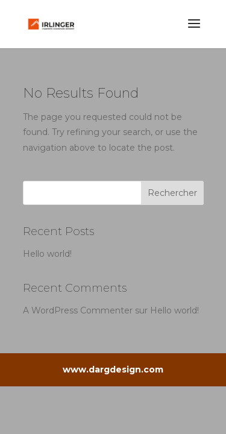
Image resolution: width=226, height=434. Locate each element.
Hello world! (47, 253)
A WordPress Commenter (78, 310)
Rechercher (172, 192)
